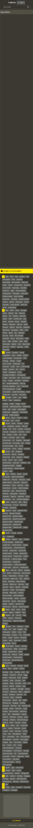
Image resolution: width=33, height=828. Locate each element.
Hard (12, 491)
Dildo (10, 400)
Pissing (5, 629)
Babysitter (26, 327)
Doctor (5, 400)
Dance (23, 404)
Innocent (15, 505)
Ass (28, 276)
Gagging (18, 465)
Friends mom (6, 449)
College (5, 378)
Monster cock (20, 604)
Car (23, 364)
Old (13, 615)
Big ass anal (26, 344)
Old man (18, 615)
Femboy (20, 429)
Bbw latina (6, 338)
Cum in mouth (7, 364)
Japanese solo (18, 527)
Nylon (13, 609)
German (14, 454)
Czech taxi (6, 366)
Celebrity (12, 361)
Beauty (17, 321)
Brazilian (15, 341)
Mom (7, 570)
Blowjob (10, 313)
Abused (12, 302)
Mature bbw (13, 592)
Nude (23, 609)
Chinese (25, 355)
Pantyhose (20, 626)
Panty (10, 640)
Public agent (6, 632)
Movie (4, 581)
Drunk (14, 397)
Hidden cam (6, 479)
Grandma (19, 457)
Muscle (17, 598)
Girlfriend (23, 463)
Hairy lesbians (7, 499)
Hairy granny (6, 485)
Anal (7, 276)
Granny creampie (8, 468)
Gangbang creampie (8, 465)
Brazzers (5, 327)
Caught (19, 361)
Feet (4, 426)
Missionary (11, 581)
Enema (13, 418)
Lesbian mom (19, 542)
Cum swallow (6, 392)
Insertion (5, 508)
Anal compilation (21, 290)
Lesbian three (24, 567)
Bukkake (15, 316)
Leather (25, 556)
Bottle (26, 347)
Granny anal (6, 454)
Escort (17, 420)
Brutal (25, 324)
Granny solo (6, 457)
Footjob (17, 426)
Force (14, 429)
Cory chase (22, 394)
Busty (11, 335)
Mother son (13, 584)
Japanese (8, 510)
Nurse (18, 609)
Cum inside (12, 378)
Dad (19, 397)
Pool (20, 635)
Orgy (24, 615)
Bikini (21, 330)
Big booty (20, 347)
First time (27, 429)
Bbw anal (22, 313)
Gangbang (19, 451)
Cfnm (24, 358)
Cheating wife (21, 375)
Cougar (19, 389)
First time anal (7, 443)
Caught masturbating (18, 392)
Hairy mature (6, 488)
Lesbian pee (6, 559)
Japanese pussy (7, 530)
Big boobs (21, 333)
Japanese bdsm (7, 527)
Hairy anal (22, 479)
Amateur (22, 276)
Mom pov (21, 584)
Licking (16, 553)
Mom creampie (7, 595)
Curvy (4, 380)
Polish (24, 640)
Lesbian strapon (16, 545)
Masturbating (21, 601)
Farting (28, 443)
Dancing (5, 415)
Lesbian (8, 539)
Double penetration (15, 406)
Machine (17, 587)
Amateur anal (18, 285)
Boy (25, 319)
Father (15, 434)
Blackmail (22, 316)
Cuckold (8, 352)
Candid (5, 372)
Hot (14, 499)
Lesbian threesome (19, 548)
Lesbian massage (8, 542)
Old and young (7, 621)
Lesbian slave (17, 556)
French (5, 429)
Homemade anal (21, 491)
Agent (12, 290)
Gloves (10, 460)
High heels (21, 496)
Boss (26, 330)
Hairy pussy (6, 491)
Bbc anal (5, 335)
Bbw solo (19, 327)
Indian (7, 502)
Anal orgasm (6, 279)
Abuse (4, 307)
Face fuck (27, 449)
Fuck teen (12, 437)
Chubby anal (6, 394)
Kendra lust (10, 536)
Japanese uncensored (19, 519)
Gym (15, 460)
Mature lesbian (20, 581)
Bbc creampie (19, 335)
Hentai (25, 474)
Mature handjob (23, 607)
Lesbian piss (16, 562)
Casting (22, 352)
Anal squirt (25, 293)
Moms (11, 587)
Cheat (28, 392)
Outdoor (10, 618)
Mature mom (6, 607)
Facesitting (10, 426)
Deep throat (6, 412)
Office (4, 618)
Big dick (14, 344)
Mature (20, 570)
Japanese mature (8, 522)
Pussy (19, 632)
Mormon (11, 604)
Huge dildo (6, 496)
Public (26, 626)
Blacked (12, 327)
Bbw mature (19, 338)
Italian (25, 502)
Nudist (7, 609)
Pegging (20, 629)
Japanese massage (15, 513)
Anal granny (19, 302)
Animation (6, 305)
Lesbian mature (7, 556)
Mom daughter (20, 590)
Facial (27, 432)
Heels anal (16, 482)
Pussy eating (6, 643)
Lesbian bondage (16, 559)
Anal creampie (16, 282)
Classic (19, 372)
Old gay (5, 623)
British (5, 313)
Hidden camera (7, 482)
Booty (12, 338)
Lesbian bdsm (7, 562)
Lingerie (25, 545)
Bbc (16, 313)
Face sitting (16, 443)
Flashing (9, 434)
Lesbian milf (22, 550)
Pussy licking (6, 635)
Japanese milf (17, 524)
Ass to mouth (7, 288)
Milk (27, 584)
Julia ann (5, 513)
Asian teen (27, 285)
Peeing (10, 637)
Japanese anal (7, 519)
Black (10, 319)
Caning (5, 369)
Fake (22, 437)
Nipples (5, 612)
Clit (4, 383)
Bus (10, 316)
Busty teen (6, 349)
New (23, 612)
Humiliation (22, 493)
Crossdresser (17, 358)
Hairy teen (24, 482)
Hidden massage (23, 488)
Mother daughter (18, 595)
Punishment (17, 640)
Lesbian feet (13, 550)
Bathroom (12, 324)
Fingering (18, 440)
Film (20, 434)
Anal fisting (16, 288)
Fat (13, 440)
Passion (16, 637)
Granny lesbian (7, 463)
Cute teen (14, 394)
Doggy (18, 404)
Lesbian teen (23, 553)
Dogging (5, 404)
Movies (14, 601)
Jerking (25, 527)
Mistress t (6, 590)
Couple (13, 366)
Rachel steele (9, 646)
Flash (17, 437)
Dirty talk (5, 406)
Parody (5, 640)
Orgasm (8, 615)
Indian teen (23, 505)
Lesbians (26, 539)
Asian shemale (15, 305)
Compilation (6, 355)
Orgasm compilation (19, 621)
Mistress (26, 578)
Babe (20, 341)
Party (14, 629)
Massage (26, 570)
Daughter (8, 397)
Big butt (13, 347)
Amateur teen (7, 293)
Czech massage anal (9, 389)
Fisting (26, 423)
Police (4, 637)
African (10, 285)
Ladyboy (14, 539)
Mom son (13, 570)
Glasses (5, 471)
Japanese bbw (18, 522)
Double (12, 404)
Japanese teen (7, 524)
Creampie (15, 352)
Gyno (13, 457)
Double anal (26, 406)
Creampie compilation (9, 375)
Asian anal (25, 282)
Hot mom (14, 479)
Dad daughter (22, 409)
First (22, 443)
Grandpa (26, 457)
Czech (13, 355)
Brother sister (18, 319)
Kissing (14, 533)
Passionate (26, 635)
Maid (26, 576)
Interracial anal (7, 505)
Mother (9, 573)
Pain (24, 632)
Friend (21, 446)
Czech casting (25, 366)
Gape (10, 471)
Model (12, 590)
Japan (14, 510)
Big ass (5, 316)
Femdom (19, 423)
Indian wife (13, 508)
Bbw (7, 310)
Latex (20, 539)
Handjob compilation (23, 499)
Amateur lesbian (7, 296)
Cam (18, 386)
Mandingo (25, 587)
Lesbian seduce (7, 553)
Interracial (14, 502)
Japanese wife (7, 516)
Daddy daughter (14, 415)
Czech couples (26, 378)
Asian (11, 276)
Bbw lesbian (6, 344)
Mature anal (16, 573)
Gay (13, 451)
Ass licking (14, 299)
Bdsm (12, 310)
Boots (4, 321)
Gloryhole (21, 454)
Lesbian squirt (7, 567)
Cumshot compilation (9, 386)
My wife (23, 598)
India (20, 502)
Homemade (6, 477)
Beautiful (23, 321)
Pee (25, 629)
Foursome (21, 432)
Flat (16, 446)
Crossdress (17, 380)
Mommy (20, 576)
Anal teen (19, 279)
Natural (11, 612)
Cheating (5, 361)
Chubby (19, 355)
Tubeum (12, 2)
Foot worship (6, 440)
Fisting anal (13, 432)
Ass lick (26, 302)
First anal (5, 432)
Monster (20, 592)
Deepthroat (17, 400)
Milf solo (5, 587)
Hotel (28, 479)
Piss (14, 626)
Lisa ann (5, 550)
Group (4, 460)
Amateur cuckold (24, 299)
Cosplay (10, 380)
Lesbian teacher (7, 548)
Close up (22, 383)
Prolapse (14, 635)
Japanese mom (22, 510)
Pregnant (8, 626)
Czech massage (7, 358)
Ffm (10, 429)
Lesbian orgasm (7, 564)
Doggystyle (15, 412)
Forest (14, 449)
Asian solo (24, 305)
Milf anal (5, 584)
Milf (4, 573)
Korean (8, 533)
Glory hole (16, 463)
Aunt (13, 279)
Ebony (7, 418)
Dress (4, 409)
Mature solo (14, 578)
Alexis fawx (6, 299)
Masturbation (12, 576)
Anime (5, 285)
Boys (4, 341)
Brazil (26, 338)
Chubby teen (16, 364)
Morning (5, 592)
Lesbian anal (6, 545)
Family (13, 423)
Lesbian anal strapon (20, 564)
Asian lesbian (12, 307)
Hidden (19, 474)
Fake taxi (24, 426)
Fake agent (26, 440)
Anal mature (16, 293)
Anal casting (6, 282)
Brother (5, 324)
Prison (14, 643)
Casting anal (12, 372)
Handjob (13, 474)
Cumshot (11, 369)
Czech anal (25, 386)
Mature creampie (8, 598)
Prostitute (23, 637)
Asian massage (18, 296)
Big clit (11, 333)
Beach (17, 310)
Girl (29, 463)
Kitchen (20, 533)
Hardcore (5, 493)
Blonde (5, 333)
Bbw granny (14, 330)
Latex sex (15, 567)
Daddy (24, 397)
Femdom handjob (8, 446)
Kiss (4, 536)
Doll (9, 409)
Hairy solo (20, 485)
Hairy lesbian (13, 493)
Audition (5, 302)
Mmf (21, 578)
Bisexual (10, 321)
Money (5, 576)
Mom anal (6, 578)
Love (24, 559)
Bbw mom (6, 347)
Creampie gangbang (12, 383)
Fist (4, 434)
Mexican (14, 607)
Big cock (19, 324)
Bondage (23, 310)
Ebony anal (6, 420)
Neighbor (18, 612)
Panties (14, 632)
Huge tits (13, 496)
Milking (5, 604)
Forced (8, 423)
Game (20, 460)
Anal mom (6, 290)
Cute (18, 366)
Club (18, 378)
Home (13, 485)
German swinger (19, 468)
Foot (24, 434)
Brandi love (6, 330)
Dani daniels (23, 412)
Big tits (5, 319)
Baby (9, 341)
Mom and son (26, 573)
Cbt (17, 369)
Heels (26, 485)
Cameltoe (25, 380)
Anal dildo (23, 288)
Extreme (19, 418)
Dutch (14, 409)
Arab (16, 276)
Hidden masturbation (18, 477)
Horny (27, 496)
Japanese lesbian (17, 516)
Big (15, 333)
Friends (5, 437)
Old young (18, 618)
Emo (12, 420)
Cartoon (22, 369)
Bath (19, 344)
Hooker (14, 488)
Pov (10, 629)
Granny (8, 451)
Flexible (20, 449)
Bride (25, 341)
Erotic (25, 418)
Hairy (7, 474)
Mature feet (6, 601)
